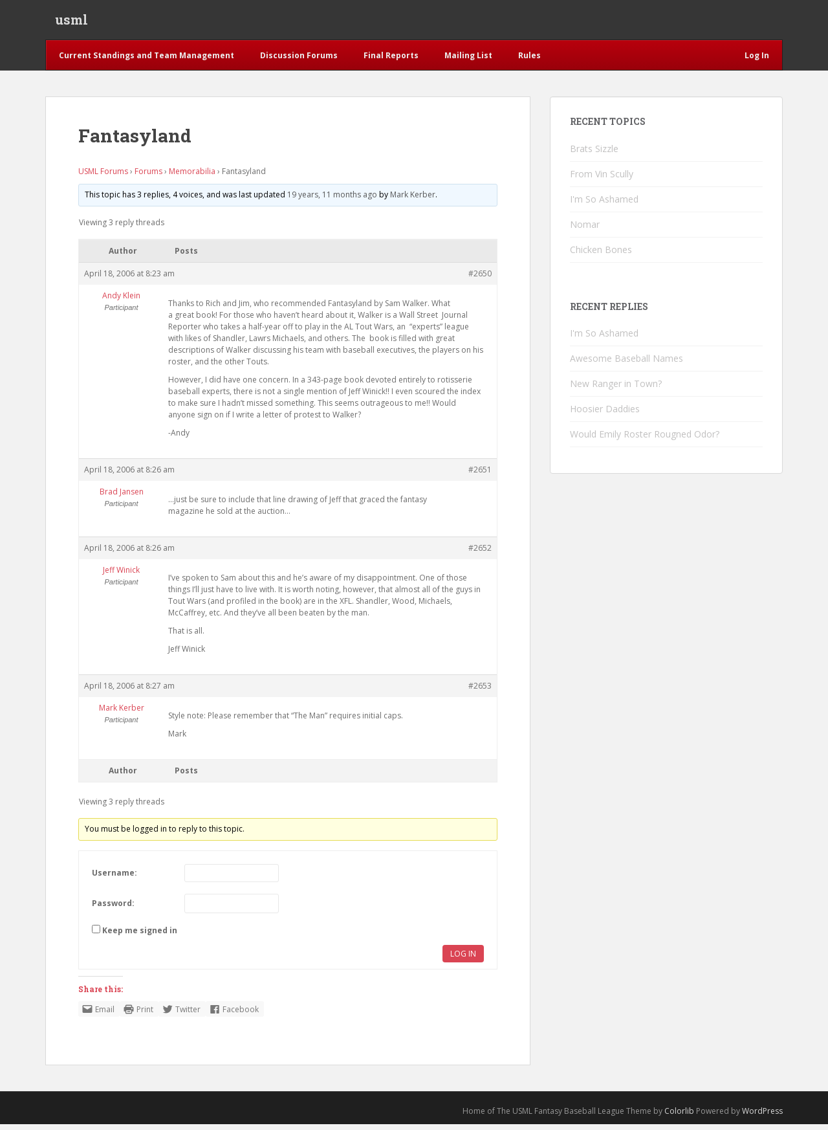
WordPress (762, 1116)
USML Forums (103, 177)
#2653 (480, 691)
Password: (113, 908)
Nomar (585, 230)
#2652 (480, 553)
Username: (114, 878)
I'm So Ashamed (604, 205)
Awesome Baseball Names (626, 364)
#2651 (480, 475)
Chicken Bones (601, 255)
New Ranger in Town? (616, 389)
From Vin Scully (601, 179)
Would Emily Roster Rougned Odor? (644, 440)
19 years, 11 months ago (332, 200)
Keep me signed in (139, 936)
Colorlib (679, 1116)
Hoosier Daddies (605, 414)
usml (71, 22)
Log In (463, 959)
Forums (148, 177)
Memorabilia (192, 177)
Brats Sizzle (594, 154)
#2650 (480, 279)
